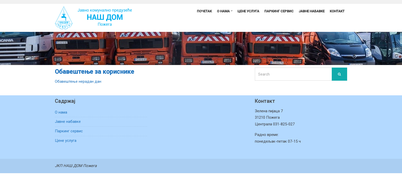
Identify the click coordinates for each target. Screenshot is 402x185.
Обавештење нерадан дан (78, 81)
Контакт (337, 11)
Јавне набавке (312, 11)
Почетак (204, 11)
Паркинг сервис (279, 11)
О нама (223, 11)
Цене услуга (248, 11)
